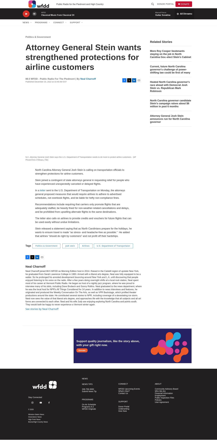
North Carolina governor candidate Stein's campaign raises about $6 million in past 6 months (170, 109)
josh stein (70, 252)
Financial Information (164, 400)
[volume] (34, 20)
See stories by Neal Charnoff (42, 315)
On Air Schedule (89, 411)
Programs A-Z (88, 413)
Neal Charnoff (88, 85)
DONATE (187, 7)
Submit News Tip (89, 398)
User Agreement (162, 408)
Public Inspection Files (164, 404)
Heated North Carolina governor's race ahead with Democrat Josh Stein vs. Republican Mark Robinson (170, 93)
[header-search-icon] (153, 7)
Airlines (86, 252)
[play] (26, 20)
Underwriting (123, 415)
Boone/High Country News (38, 428)
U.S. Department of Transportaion (113, 252)
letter (43, 196)
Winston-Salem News (36, 421)
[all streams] (184, 20)
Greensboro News (35, 423)
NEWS (85, 385)
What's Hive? (124, 397)
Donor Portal (166, 7)
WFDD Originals (89, 415)
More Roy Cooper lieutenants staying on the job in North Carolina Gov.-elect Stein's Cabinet (170, 60)
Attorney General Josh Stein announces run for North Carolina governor (170, 125)
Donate (82, 356)
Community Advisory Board (166, 395)
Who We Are (160, 397)
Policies (158, 406)
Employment (160, 402)
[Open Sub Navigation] (31, 29)
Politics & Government (38, 43)
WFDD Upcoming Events (129, 395)
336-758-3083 (88, 395)
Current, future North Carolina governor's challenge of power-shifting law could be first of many (170, 75)
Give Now (122, 417)
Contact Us (123, 400)
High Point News (34, 426)
